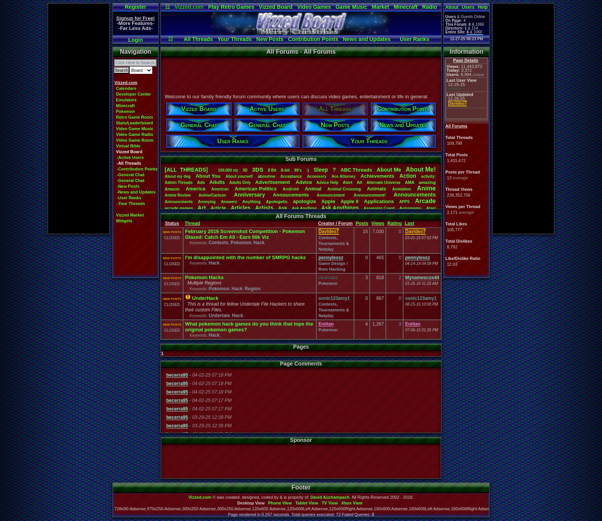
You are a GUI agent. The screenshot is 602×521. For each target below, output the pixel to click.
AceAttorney (343, 176)
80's (298, 170)
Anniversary (249, 195)
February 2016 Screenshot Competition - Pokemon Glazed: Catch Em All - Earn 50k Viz (245, 234)
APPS (404, 202)
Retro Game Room (134, 117)
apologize (304, 201)
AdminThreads (179, 182)
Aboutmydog (177, 176)
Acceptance (291, 176)
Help (483, 7)
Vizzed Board (276, 7)
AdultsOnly (240, 182)
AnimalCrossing (344, 189)
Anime (426, 188)
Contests (218, 242)
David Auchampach (330, 497)
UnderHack (205, 298)
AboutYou (207, 176)
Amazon (172, 189)
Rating (394, 223)
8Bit (272, 170)
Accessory (317, 176)
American (220, 189)
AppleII (350, 201)
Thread (192, 223)
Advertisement (273, 182)
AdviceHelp (327, 182)
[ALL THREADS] (186, 170)
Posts (362, 223)
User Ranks (414, 39)
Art (202, 207)
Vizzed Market (130, 215)
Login (135, 40)
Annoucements (291, 195)
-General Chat (130, 174)
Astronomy (410, 208)
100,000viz (228, 170)
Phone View (280, 503)
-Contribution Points (137, 169)
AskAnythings (340, 208)
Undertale (219, 315)
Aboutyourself (239, 176)
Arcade (425, 201)
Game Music (351, 7)
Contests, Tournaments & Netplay (333, 243)
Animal (313, 189)
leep (321, 170)
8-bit (285, 170)
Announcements (415, 195)
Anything (251, 201)
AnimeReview (178, 195)
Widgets (124, 220)
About (452, 7)
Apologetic (277, 201)
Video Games (314, 7)
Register (135, 7)
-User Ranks (129, 197)
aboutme (266, 176)
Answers (229, 202)
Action (407, 176)
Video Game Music (135, 128)
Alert (347, 182)
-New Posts (128, 186)
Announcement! (370, 195)
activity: (428, 176)
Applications (379, 201)
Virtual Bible (128, 146)
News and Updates (366, 39)
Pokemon (125, 111)
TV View (330, 503)
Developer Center (133, 94)
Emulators (126, 100)
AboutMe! (421, 169)
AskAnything (304, 208)
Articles (240, 208)
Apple (328, 201)
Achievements (377, 176)
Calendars (126, 88)
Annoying (207, 202)
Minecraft (405, 7)
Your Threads (235, 39)
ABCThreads (356, 170)
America (195, 189)
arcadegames (179, 208)
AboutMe (389, 170)
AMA (409, 182)
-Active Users (130, 157)
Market (380, 7)
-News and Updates (136, 192)
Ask (282, 208)
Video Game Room (135, 140)
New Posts (270, 39)
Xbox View (351, 503)
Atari (431, 208)
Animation (401, 189)
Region (252, 288)
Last (409, 223)
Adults (217, 182)
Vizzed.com (188, 7)
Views (377, 223)
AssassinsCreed (379, 208)
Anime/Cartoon (212, 195)
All (359, 182)
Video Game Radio (134, 134)
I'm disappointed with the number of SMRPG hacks (245, 257)
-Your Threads (131, 203)
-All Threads (129, 163)
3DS (257, 169)
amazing (427, 182)
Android (291, 189)
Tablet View (306, 503)
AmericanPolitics (255, 189)
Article (218, 208)
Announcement (331, 195)
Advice (304, 182)
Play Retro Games (231, 7)
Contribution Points (313, 39)
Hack (259, 242)
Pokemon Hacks (204, 277)
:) (307, 170)
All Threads (198, 39)
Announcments (179, 202)
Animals (376, 189)
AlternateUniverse (383, 182)
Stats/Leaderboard (134, 123)
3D (245, 170)
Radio (429, 7)
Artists (264, 207)
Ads (201, 182)
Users (468, 7)
